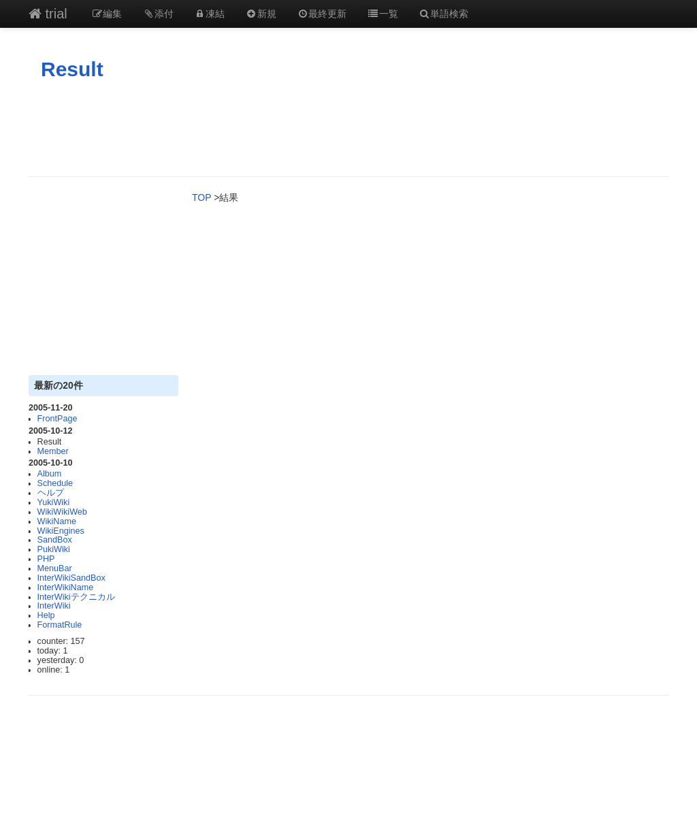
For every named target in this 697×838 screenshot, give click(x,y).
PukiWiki (53, 549)
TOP (201, 197)
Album (49, 474)
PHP (46, 559)
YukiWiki (53, 502)
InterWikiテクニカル (76, 597)
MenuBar (54, 568)
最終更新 (322, 13)
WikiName (56, 521)
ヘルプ (50, 493)
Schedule (55, 483)
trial (48, 13)
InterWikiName (65, 587)
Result (72, 69)
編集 (107, 13)
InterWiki (54, 606)
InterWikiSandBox (71, 578)
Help (46, 615)
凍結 (209, 13)
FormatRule (59, 625)
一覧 (382, 13)
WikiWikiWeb (62, 512)
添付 (158, 13)
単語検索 (444, 13)
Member (53, 451)
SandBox (54, 540)
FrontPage (57, 418)
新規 (260, 13)
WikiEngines (60, 531)
